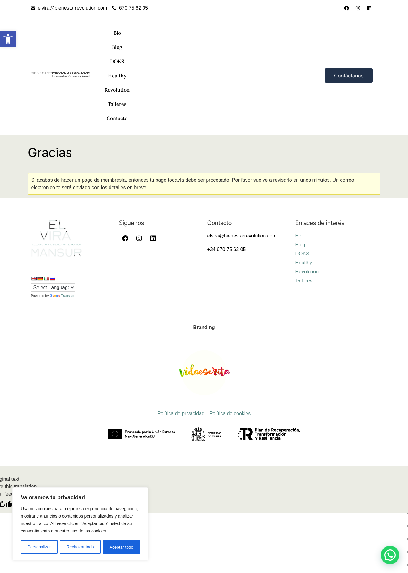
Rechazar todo (80, 547)
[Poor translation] (31, 420)
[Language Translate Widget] (53, 202)
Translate (62, 210)
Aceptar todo (121, 547)
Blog (143, 33)
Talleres (252, 33)
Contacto (281, 33)
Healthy (189, 33)
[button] (8, 39)
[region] (80, 524)
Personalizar (39, 547)
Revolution (220, 33)
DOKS (164, 33)
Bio (124, 33)
